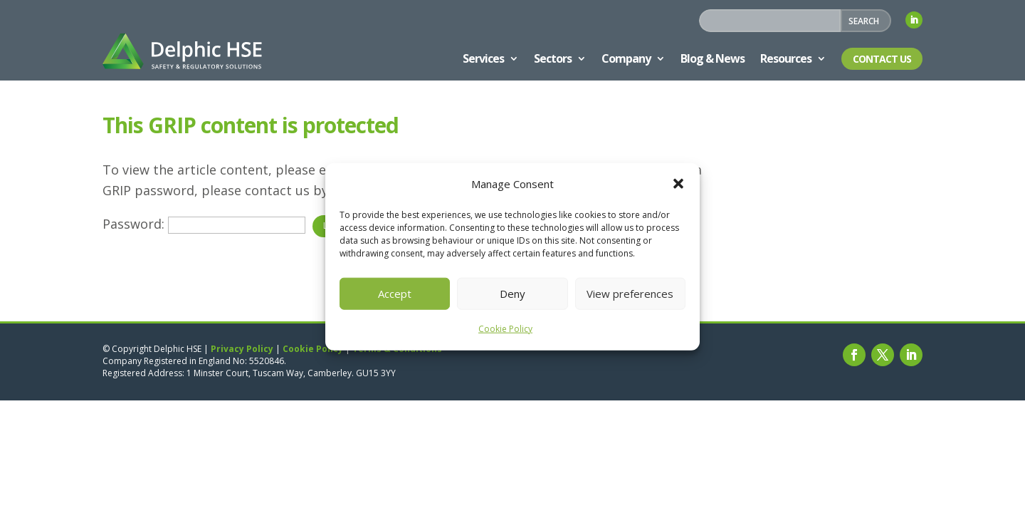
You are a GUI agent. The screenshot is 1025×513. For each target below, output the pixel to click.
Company (626, 58)
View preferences (630, 293)
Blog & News (712, 58)
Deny (512, 293)
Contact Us (882, 59)
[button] (678, 184)
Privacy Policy (242, 349)
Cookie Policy (505, 329)
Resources (785, 58)
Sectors (553, 58)
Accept (394, 293)
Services (483, 58)
